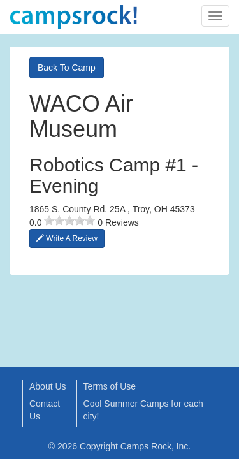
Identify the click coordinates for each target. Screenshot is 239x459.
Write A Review (67, 238)
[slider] (69, 220)
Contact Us (44, 409)
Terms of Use (109, 386)
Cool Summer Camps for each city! (143, 409)
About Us (47, 386)
